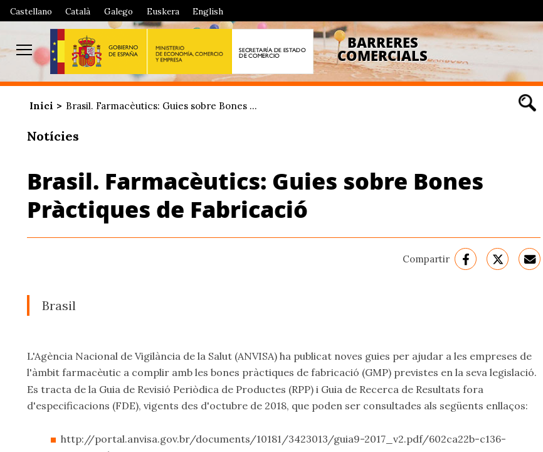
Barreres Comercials (382, 49)
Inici (41, 106)
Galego (118, 11)
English (207, 11)
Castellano (31, 11)
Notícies (53, 136)
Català (77, 11)
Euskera (163, 11)
